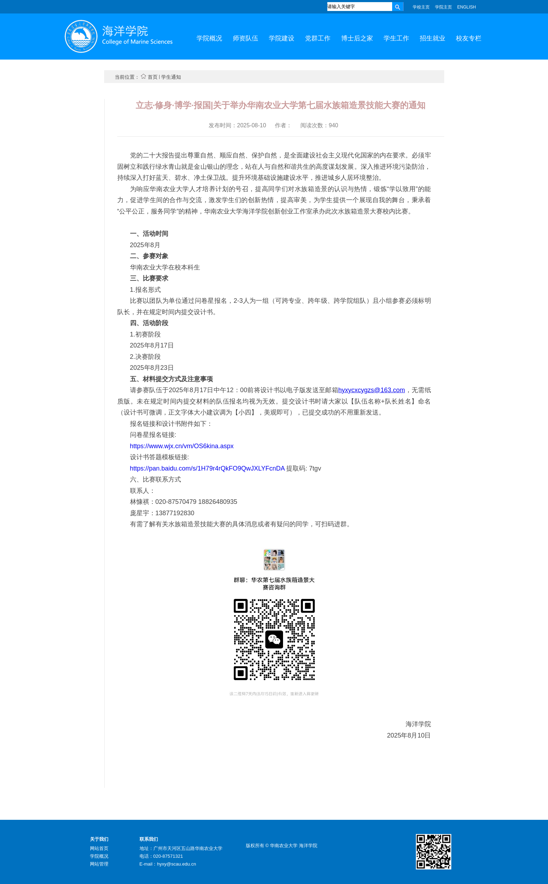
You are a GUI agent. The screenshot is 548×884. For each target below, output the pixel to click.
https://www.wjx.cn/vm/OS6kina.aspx (182, 446)
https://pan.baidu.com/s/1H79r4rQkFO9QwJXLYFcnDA (208, 468)
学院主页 (443, 7)
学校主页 (421, 7)
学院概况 (99, 856)
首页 (153, 77)
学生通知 (171, 77)
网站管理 (99, 864)
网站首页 (99, 848)
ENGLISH (466, 7)
